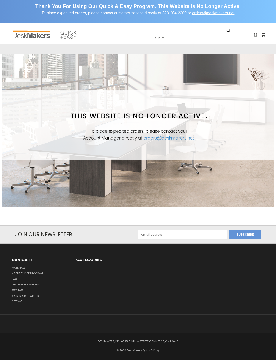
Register (33, 296)
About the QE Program (162, 50)
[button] (138, 130)
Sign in (17, 296)
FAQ (192, 50)
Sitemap (17, 301)
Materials (127, 50)
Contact (253, 50)
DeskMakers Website (220, 50)
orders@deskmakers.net (213, 13)
